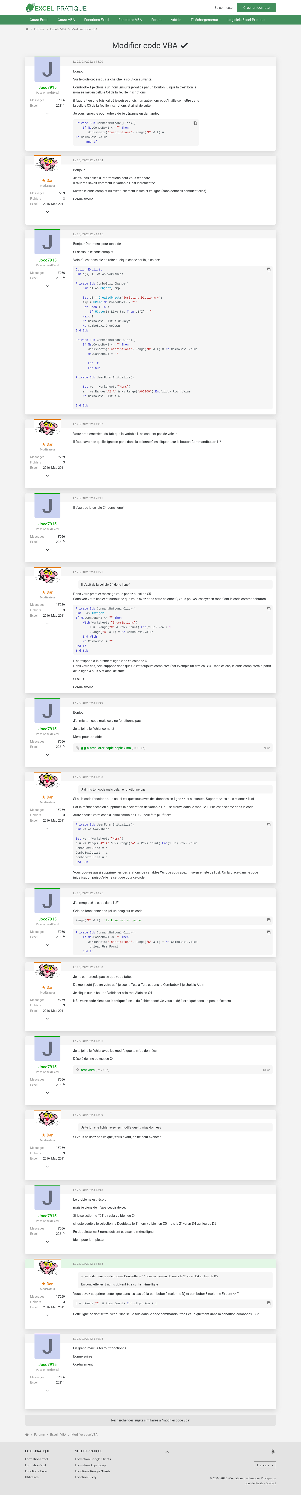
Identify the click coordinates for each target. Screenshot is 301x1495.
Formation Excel (36, 1459)
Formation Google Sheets (93, 1459)
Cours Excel (39, 20)
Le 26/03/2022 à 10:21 (88, 572)
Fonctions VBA (130, 20)
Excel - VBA (58, 29)
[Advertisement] (237, 98)
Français (263, 1465)
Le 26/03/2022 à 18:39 (88, 1115)
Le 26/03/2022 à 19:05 (88, 1338)
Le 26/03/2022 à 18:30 (88, 967)
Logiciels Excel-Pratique (246, 20)
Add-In (176, 20)
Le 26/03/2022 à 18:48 (88, 1190)
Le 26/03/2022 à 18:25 (88, 893)
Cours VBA (66, 20)
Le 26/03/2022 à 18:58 (88, 1263)
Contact (270, 1483)
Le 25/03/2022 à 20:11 (88, 498)
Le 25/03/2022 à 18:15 (88, 234)
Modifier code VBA (84, 29)
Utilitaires (32, 1477)
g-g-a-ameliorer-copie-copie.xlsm (106, 748)
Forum (156, 20)
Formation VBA (35, 1465)
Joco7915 (47, 87)
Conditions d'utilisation (244, 1478)
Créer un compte (256, 7)
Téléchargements (204, 20)
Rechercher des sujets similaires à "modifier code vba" (150, 1420)
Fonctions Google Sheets (93, 1471)
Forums (39, 29)
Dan (47, 180)
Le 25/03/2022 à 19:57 (88, 424)
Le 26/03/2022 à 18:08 (88, 777)
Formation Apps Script (91, 1465)
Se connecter (223, 8)
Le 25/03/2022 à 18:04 (88, 160)
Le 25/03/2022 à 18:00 (88, 61)
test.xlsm (88, 1070)
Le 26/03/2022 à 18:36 (88, 1041)
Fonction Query (85, 1477)
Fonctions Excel (96, 20)
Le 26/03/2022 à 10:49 (88, 703)
